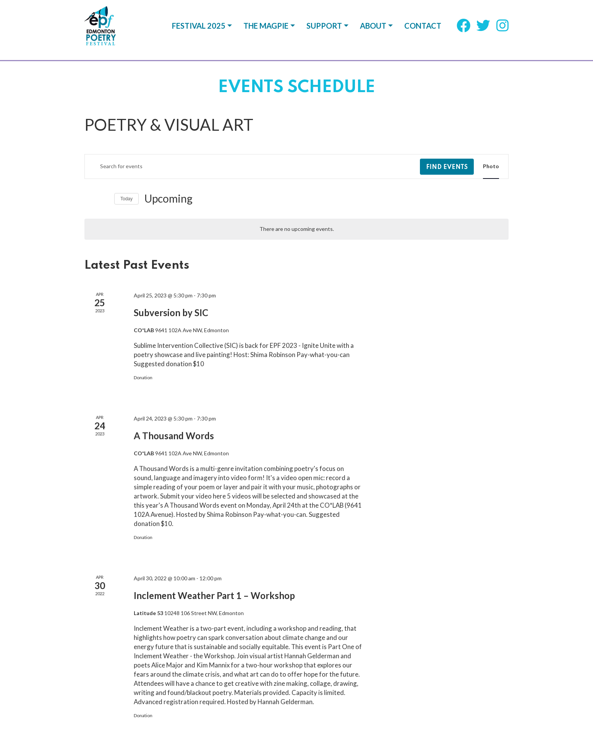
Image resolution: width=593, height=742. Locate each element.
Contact (422, 30)
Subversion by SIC (171, 312)
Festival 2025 (198, 30)
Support (324, 30)
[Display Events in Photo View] (491, 166)
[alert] (296, 229)
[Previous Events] (89, 198)
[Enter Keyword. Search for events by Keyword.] (252, 166)
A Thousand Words (174, 435)
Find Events (447, 167)
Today (126, 198)
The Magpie (265, 30)
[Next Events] (104, 198)
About (373, 30)
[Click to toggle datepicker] (168, 198)
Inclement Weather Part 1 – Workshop (214, 595)
